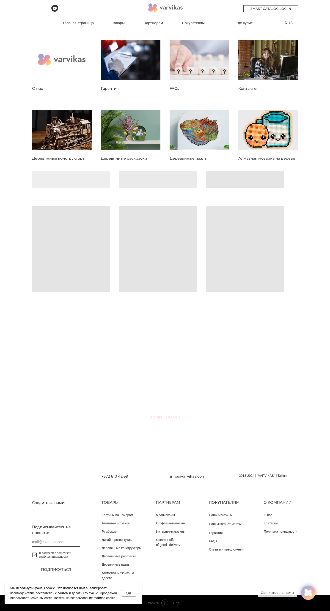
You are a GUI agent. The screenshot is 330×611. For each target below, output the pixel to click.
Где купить (245, 23)
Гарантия (110, 89)
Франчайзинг (165, 515)
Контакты (247, 89)
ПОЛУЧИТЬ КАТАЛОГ (165, 422)
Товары (118, 23)
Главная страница (78, 23)
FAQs (174, 89)
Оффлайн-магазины (171, 523)
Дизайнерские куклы (117, 540)
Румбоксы (109, 531)
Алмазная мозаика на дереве (266, 158)
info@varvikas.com (188, 476)
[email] (165, 397)
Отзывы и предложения (226, 549)
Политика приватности (280, 531)
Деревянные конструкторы (58, 158)
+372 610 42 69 (115, 476)
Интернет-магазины (170, 531)
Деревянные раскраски (124, 158)
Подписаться (56, 569)
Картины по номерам (117, 515)
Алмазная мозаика (116, 523)
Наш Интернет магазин (226, 524)
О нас (37, 89)
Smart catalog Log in (270, 9)
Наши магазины (221, 515)
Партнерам (153, 23)
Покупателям (193, 23)
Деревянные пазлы (188, 158)
